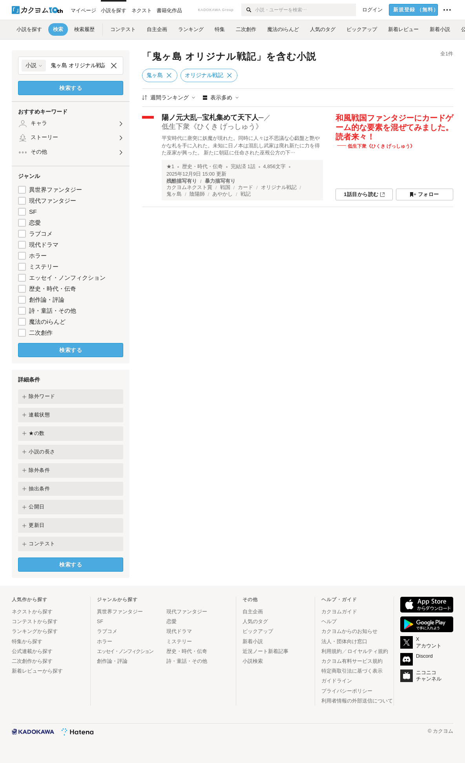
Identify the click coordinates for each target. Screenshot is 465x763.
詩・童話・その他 (52, 310)
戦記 (246, 194)
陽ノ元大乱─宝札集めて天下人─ (213, 117)
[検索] (248, 10)
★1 (170, 166)
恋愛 (35, 222)
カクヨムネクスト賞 (189, 187)
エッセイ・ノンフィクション (67, 277)
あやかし (222, 194)
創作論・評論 (46, 299)
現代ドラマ (43, 244)
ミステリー (43, 266)
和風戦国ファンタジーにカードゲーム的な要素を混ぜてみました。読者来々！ (394, 127)
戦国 (225, 187)
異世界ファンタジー (55, 189)
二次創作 (41, 332)
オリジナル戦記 (279, 187)
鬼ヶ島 (174, 194)
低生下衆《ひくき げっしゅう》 (212, 126)
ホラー (38, 255)
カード (245, 187)
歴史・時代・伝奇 (52, 288)
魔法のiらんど (47, 321)
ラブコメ (41, 233)
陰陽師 (197, 194)
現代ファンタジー (52, 200)
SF (33, 211)
